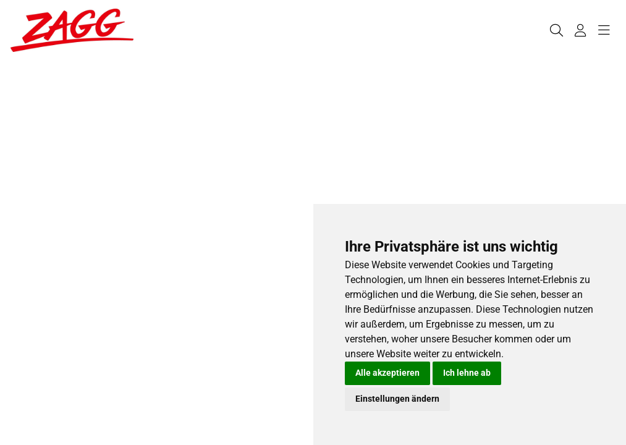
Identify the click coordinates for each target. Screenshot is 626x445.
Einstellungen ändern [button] (397, 399)
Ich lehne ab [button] (467, 373)
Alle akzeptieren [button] (387, 373)
